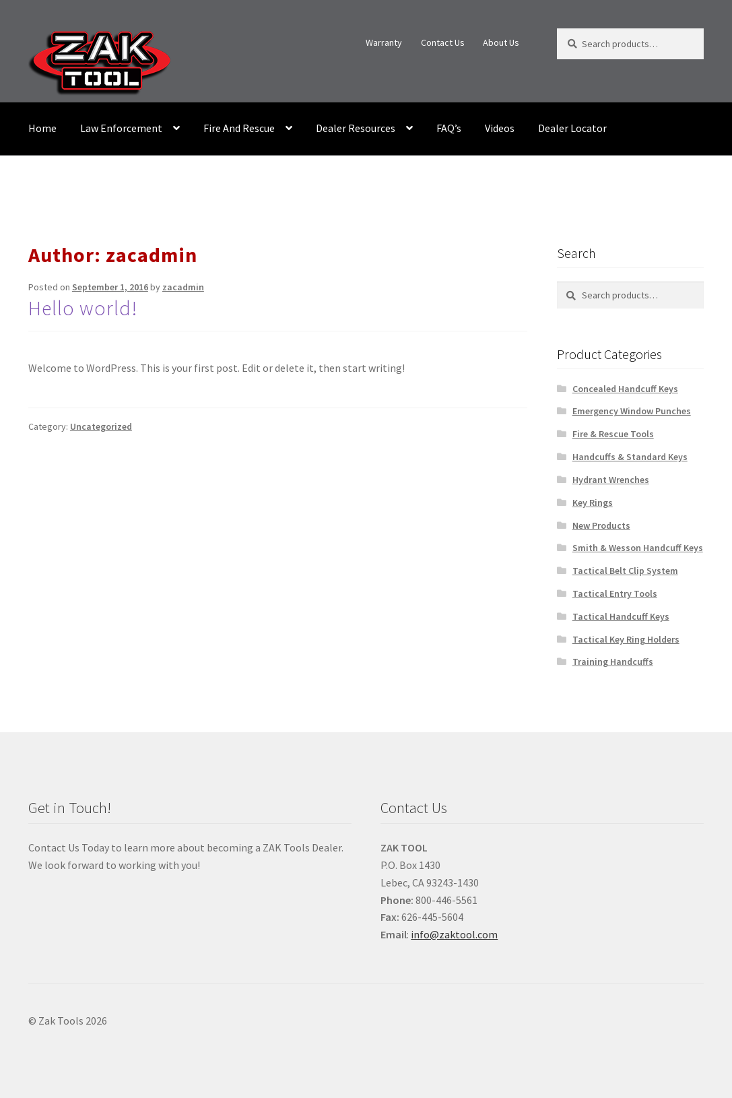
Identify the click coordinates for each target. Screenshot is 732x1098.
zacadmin (183, 287)
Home (42, 128)
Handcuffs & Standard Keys (630, 457)
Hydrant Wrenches (610, 480)
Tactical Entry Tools (614, 593)
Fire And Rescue (239, 128)
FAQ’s (448, 128)
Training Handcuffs (612, 661)
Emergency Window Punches (631, 411)
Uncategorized (101, 426)
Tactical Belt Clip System (625, 570)
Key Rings (592, 502)
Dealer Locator (572, 128)
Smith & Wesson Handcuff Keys (637, 548)
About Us (501, 42)
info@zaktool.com (454, 934)
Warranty (384, 42)
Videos (499, 128)
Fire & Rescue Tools (613, 434)
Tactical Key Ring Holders (625, 639)
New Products (601, 525)
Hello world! (82, 308)
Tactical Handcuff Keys (620, 616)
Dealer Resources (355, 128)
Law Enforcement (121, 128)
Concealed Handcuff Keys (625, 389)
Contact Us (443, 42)
